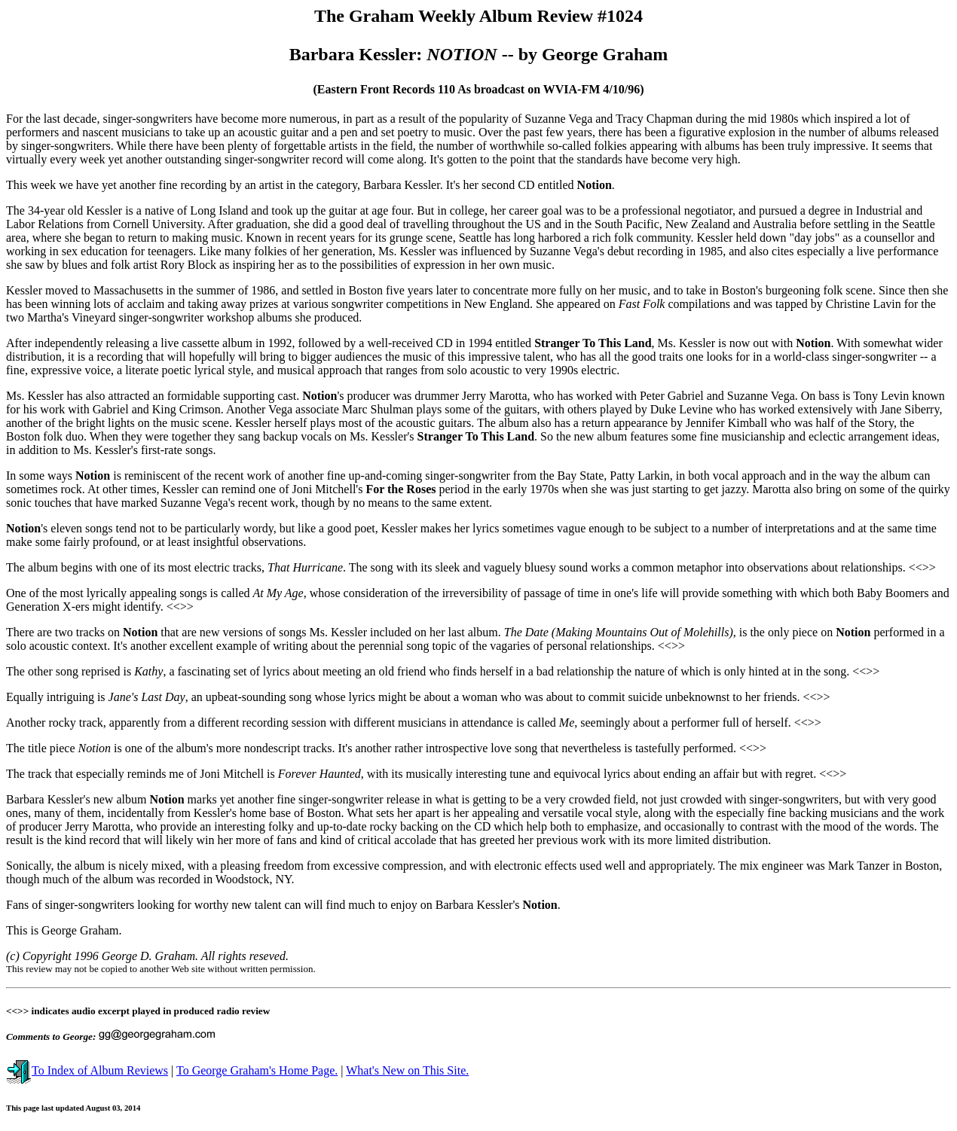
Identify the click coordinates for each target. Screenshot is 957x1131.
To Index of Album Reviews (87, 1070)
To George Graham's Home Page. (257, 1070)
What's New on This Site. (407, 1070)
